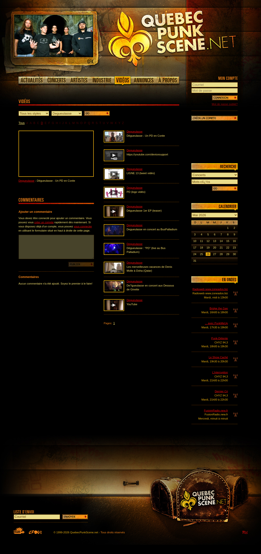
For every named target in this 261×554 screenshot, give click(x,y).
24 (194, 254)
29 (227, 254)
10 (194, 241)
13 (214, 241)
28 (221, 254)
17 (194, 247)
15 (227, 241)
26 (207, 254)
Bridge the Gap (219, 308)
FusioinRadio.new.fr (216, 410)
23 (234, 247)
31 (194, 260)
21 (221, 247)
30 (234, 254)
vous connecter (83, 226)
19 (207, 247)
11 (201, 241)
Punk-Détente (219, 338)
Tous (22, 123)
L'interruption (220, 372)
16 (234, 241)
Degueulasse (26, 180)
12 (207, 241)
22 (227, 247)
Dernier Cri (221, 391)
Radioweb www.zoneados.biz (210, 289)
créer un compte (44, 222)
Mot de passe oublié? (225, 104)
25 (201, 254)
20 (214, 247)
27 (214, 254)
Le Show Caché (218, 357)
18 (201, 247)
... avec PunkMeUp (216, 323)
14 (221, 241)
